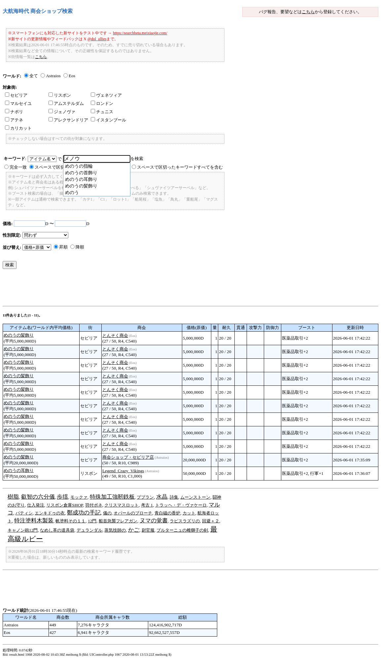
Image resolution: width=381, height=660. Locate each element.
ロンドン (102, 103)
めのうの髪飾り (19, 335)
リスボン (60, 95)
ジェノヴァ (62, 111)
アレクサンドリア (68, 119)
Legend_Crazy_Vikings (123, 470)
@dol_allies (97, 39)
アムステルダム (66, 103)
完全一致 (18, 167)
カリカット (18, 128)
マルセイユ (18, 103)
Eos (72, 75)
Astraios (53, 75)
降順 (80, 247)
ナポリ (14, 111)
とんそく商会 (115, 335)
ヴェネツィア (106, 95)
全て (33, 75)
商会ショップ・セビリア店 (128, 457)
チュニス (102, 111)
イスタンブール (108, 119)
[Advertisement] (123, 289)
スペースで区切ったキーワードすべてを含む (180, 167)
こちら (308, 11)
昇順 (63, 247)
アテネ (14, 119)
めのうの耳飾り (19, 470)
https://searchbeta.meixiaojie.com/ (140, 33)
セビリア (16, 95)
